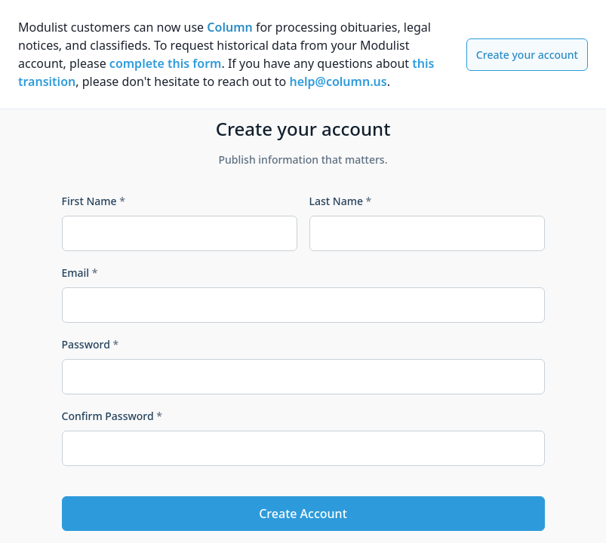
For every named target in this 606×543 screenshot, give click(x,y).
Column (229, 27)
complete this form (165, 63)
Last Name (340, 201)
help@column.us (337, 81)
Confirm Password (112, 416)
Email (80, 272)
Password (90, 344)
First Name (93, 201)
